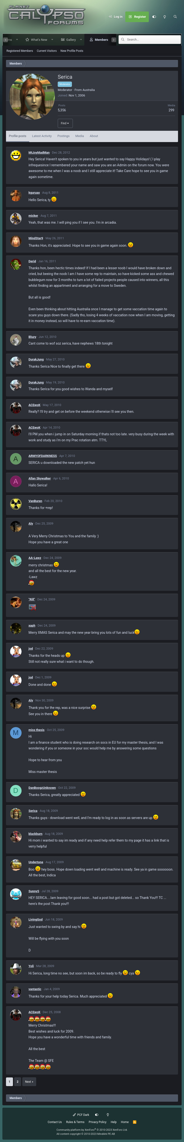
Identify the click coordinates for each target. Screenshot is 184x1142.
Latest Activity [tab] (42, 136)
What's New (37, 40)
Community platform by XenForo (92, 1129)
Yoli (31, 966)
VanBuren (35, 501)
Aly (31, 523)
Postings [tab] (64, 136)
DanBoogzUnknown (42, 787)
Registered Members (19, 51)
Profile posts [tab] (17, 136)
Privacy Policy (97, 1122)
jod (31, 648)
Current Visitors (47, 51)
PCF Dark (81, 1115)
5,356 (62, 110)
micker (33, 215)
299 (171, 110)
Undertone (36, 862)
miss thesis (37, 730)
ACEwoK (34, 405)
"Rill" (32, 599)
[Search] (175, 17)
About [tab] (94, 136)
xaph (32, 625)
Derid (32, 261)
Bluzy (32, 337)
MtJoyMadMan (39, 152)
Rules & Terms (75, 1122)
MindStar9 (36, 238)
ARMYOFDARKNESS (43, 456)
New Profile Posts (72, 51)
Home (125, 1122)
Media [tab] (79, 136)
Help (114, 1122)
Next (28, 1081)
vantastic (35, 989)
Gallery (69, 40)
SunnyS (34, 891)
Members (99, 40)
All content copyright (86, 1134)
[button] (14, 40)
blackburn (35, 834)
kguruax (34, 192)
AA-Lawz (35, 558)
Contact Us (55, 1122)
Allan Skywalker (40, 478)
